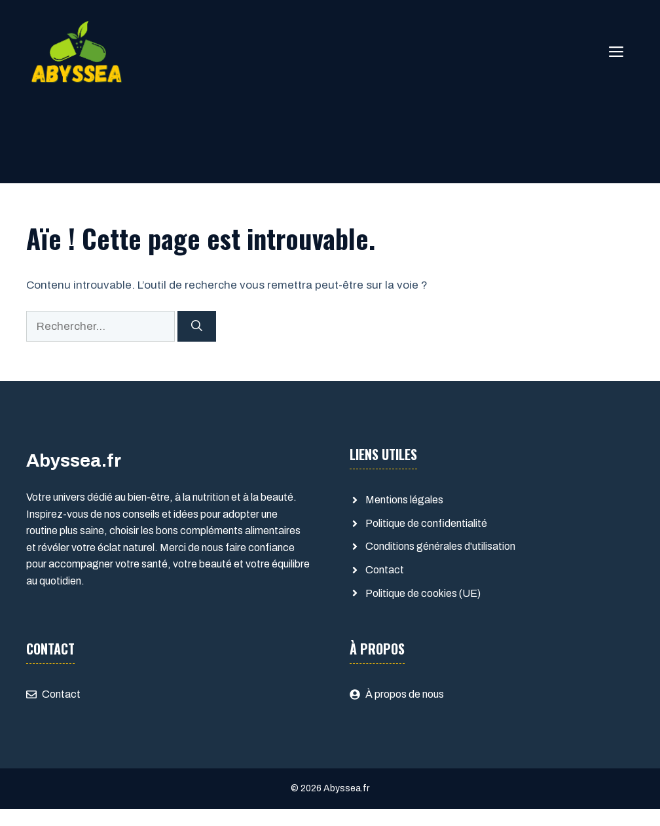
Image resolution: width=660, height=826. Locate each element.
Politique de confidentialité (426, 523)
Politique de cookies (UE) (423, 593)
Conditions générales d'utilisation (440, 546)
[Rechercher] (196, 326)
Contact (384, 569)
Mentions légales (404, 499)
